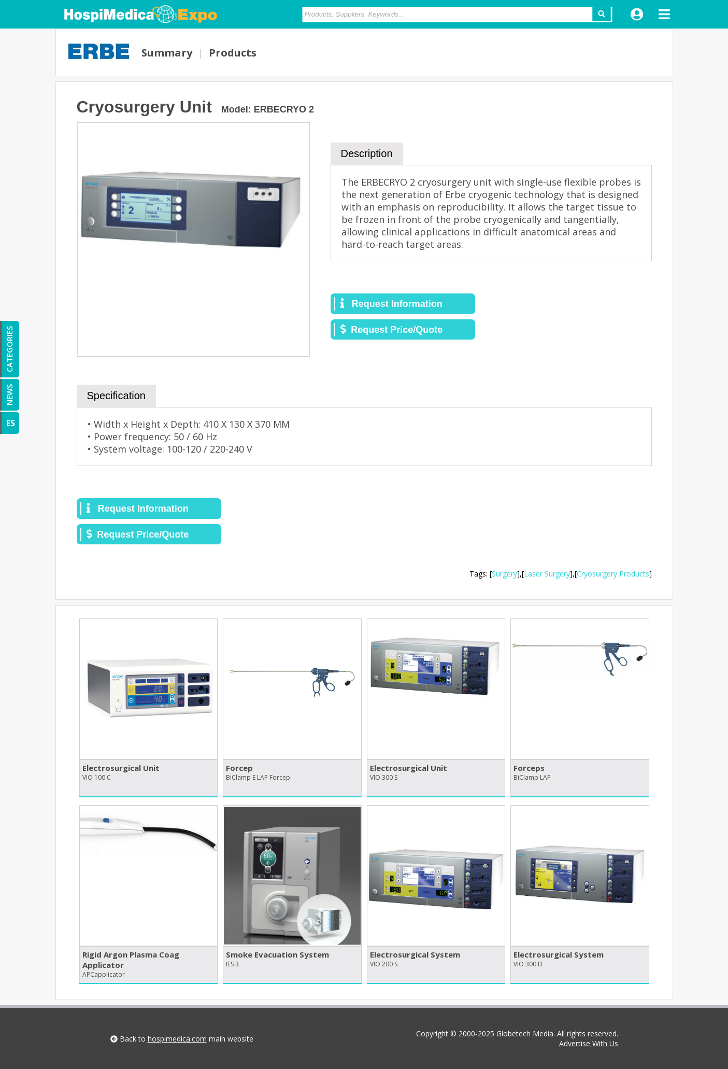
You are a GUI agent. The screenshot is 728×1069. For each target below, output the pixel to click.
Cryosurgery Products (613, 574)
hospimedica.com (177, 1039)
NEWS (9, 394)
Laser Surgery (547, 574)
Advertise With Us (588, 1043)
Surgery (504, 574)
